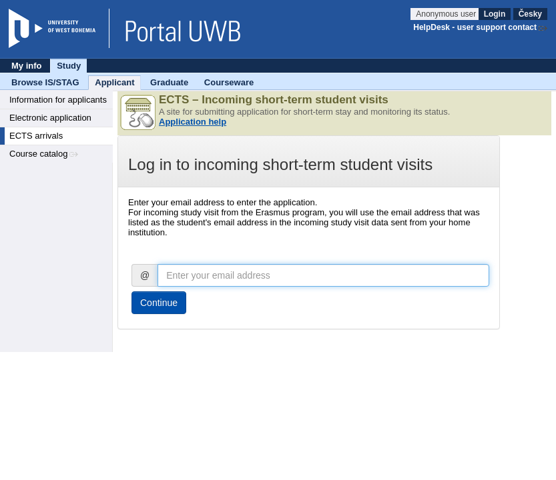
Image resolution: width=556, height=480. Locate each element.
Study (69, 66)
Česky (530, 14)
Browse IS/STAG (45, 82)
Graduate (169, 82)
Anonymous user (447, 14)
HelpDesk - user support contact (475, 27)
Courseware (229, 82)
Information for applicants (58, 100)
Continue (159, 302)
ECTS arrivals (36, 136)
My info (26, 66)
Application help (192, 122)
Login (495, 14)
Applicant (114, 82)
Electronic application (50, 118)
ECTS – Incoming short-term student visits (273, 99)
